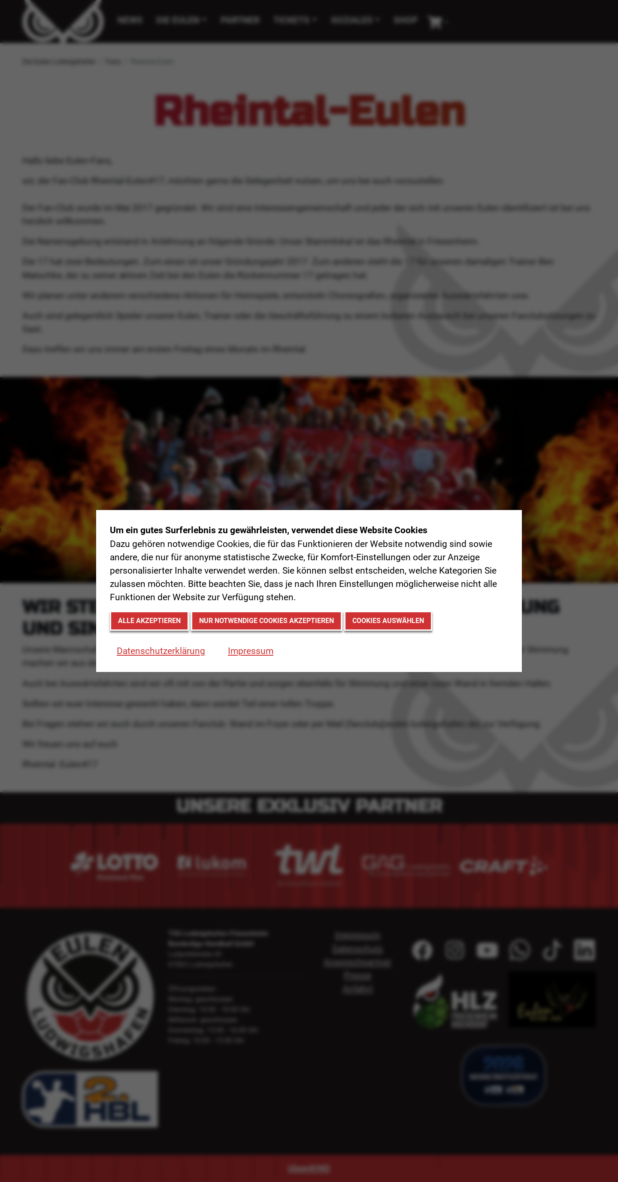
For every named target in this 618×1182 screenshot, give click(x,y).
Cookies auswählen (388, 621)
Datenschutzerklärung (161, 651)
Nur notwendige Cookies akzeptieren (266, 621)
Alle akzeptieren (149, 621)
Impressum (250, 651)
